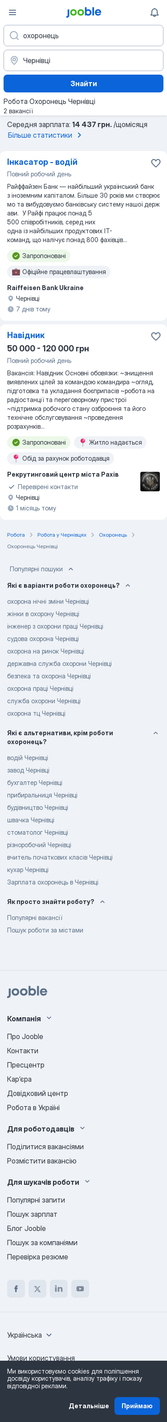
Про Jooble (25, 1036)
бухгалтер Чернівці (34, 782)
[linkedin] (59, 1289)
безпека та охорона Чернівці (49, 676)
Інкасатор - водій (42, 162)
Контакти (22, 1050)
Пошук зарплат (32, 1214)
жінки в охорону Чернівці (43, 613)
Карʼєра (19, 1079)
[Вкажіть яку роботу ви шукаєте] (83, 35)
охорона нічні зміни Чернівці (48, 601)
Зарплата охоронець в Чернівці (52, 882)
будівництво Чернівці (37, 807)
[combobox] (30, 1335)
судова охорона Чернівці (43, 638)
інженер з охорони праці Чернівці (55, 626)
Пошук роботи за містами (45, 930)
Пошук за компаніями (42, 1242)
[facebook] (16, 1289)
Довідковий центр (37, 1093)
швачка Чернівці (30, 820)
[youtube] (80, 1289)
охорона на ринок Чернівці (45, 651)
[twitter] (37, 1289)
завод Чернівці (28, 770)
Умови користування (41, 1358)
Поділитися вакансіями (45, 1146)
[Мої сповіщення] (154, 12)
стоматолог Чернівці (37, 832)
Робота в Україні (33, 1107)
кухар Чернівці (28, 869)
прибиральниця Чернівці (42, 795)
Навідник (26, 335)
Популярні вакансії (34, 917)
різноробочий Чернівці (39, 844)
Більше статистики (46, 135)
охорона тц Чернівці (36, 713)
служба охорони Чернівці (44, 701)
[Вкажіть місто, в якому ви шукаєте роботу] (83, 60)
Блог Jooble (26, 1228)
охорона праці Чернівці (40, 688)
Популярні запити (36, 1199)
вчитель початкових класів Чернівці (60, 857)
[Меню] (12, 12)
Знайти (83, 83)
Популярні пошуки (42, 569)
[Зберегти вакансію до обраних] (156, 163)
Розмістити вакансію (42, 1160)
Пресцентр (26, 1064)
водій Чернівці (27, 757)
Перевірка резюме (37, 1256)
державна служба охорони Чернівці (59, 663)
